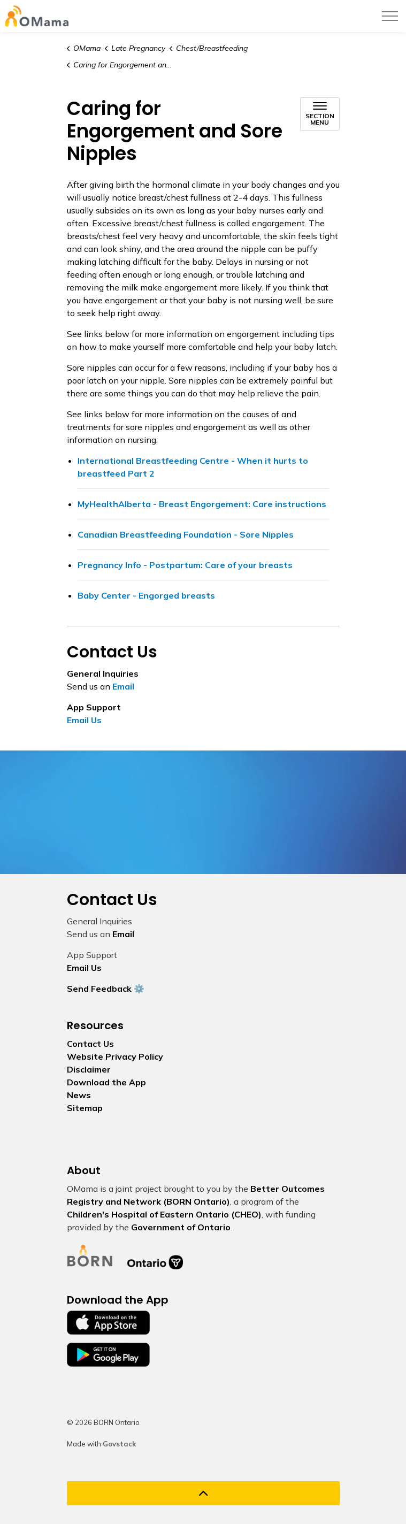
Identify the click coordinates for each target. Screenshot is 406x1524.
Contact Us (90, 1043)
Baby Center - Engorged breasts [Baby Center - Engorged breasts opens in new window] (146, 595)
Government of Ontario (181, 1227)
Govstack (119, 1443)
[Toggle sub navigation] (320, 114)
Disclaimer (89, 1069)
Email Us (84, 720)
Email (123, 686)
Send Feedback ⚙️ (105, 988)
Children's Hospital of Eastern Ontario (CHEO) (164, 1214)
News (79, 1095)
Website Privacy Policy (115, 1056)
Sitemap (85, 1107)
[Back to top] (203, 1493)
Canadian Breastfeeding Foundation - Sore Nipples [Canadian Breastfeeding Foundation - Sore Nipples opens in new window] (186, 534)
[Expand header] (390, 16)
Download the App (106, 1082)
